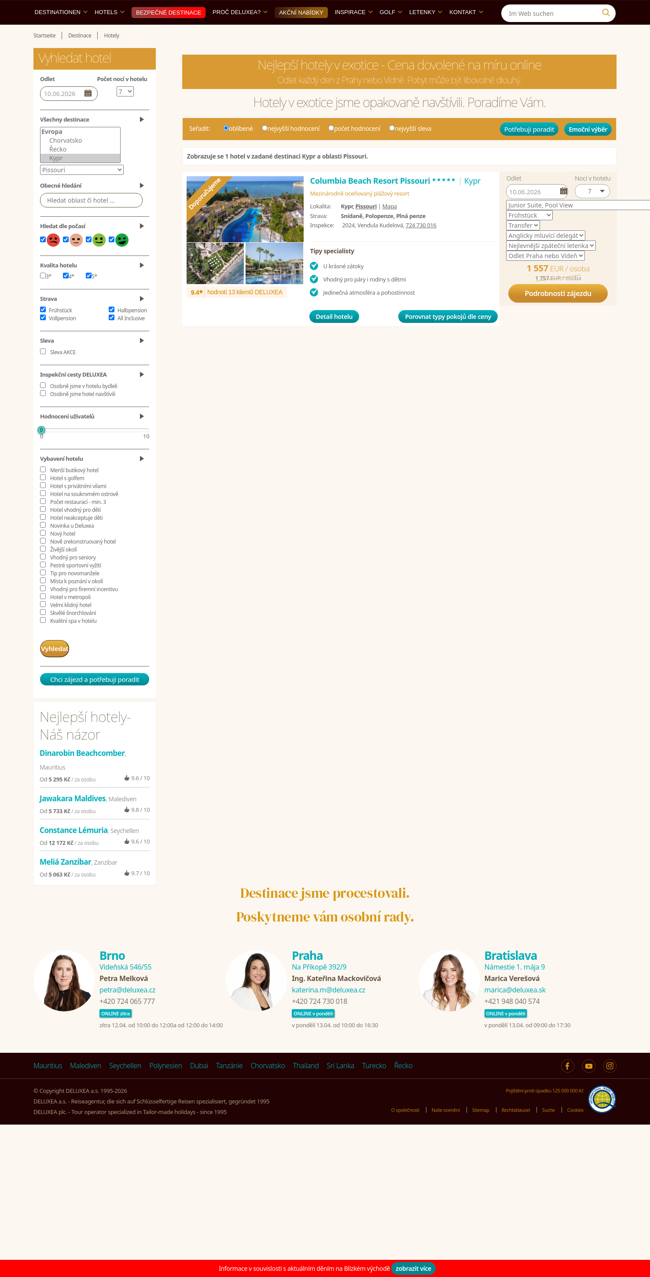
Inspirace (354, 32)
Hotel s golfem (67, 498)
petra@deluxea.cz (127, 1006)
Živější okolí (63, 570)
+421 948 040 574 (512, 1018)
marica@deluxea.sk (515, 1006)
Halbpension (132, 330)
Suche (543, 1127)
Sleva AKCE (63, 372)
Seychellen (125, 1082)
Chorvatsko (80, 160)
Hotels (110, 32)
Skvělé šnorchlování (73, 633)
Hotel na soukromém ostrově (84, 514)
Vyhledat (63, 667)
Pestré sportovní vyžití (75, 585)
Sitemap (466, 1127)
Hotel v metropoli (70, 617)
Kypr (80, 178)
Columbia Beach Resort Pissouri (383, 201)
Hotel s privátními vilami (78, 506)
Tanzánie (229, 1082)
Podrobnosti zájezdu (558, 313)
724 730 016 (421, 245)
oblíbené (238, 148)
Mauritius (47, 1082)
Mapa (389, 226)
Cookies (574, 1127)
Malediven (85, 1082)
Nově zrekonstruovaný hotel (83, 562)
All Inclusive (131, 338)
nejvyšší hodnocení (291, 148)
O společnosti (379, 1127)
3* (45, 296)
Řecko (80, 169)
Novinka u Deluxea (72, 546)
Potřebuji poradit (529, 149)
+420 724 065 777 (127, 1018)
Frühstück (60, 330)
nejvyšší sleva (410, 148)
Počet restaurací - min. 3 (78, 522)
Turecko (374, 1082)
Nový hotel (62, 554)
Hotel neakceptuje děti (76, 538)
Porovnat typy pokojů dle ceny (448, 337)
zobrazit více (413, 1268)
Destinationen (61, 32)
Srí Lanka (340, 1082)
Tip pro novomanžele (74, 593)
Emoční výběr (588, 149)
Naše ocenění (426, 1127)
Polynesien (165, 1082)
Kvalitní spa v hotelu (73, 641)
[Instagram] (608, 10)
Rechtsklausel (506, 1127)
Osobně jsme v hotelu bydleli (84, 406)
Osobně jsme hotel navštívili (82, 414)
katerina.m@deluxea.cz (328, 1006)
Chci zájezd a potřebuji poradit (94, 696)
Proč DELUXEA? (240, 32)
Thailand (306, 1082)
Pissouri (366, 226)
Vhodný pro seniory (72, 577)
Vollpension (62, 338)
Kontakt (466, 32)
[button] (592, 211)
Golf (391, 32)
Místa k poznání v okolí (76, 601)
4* (68, 296)
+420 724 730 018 (319, 1018)
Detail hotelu (334, 337)
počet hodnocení (354, 148)
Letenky (425, 32)
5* (91, 296)
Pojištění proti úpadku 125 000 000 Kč (536, 1107)
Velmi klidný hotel (70, 625)
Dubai (199, 1082)
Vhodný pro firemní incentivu (84, 609)
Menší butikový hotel (74, 490)
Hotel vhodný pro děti (75, 530)
